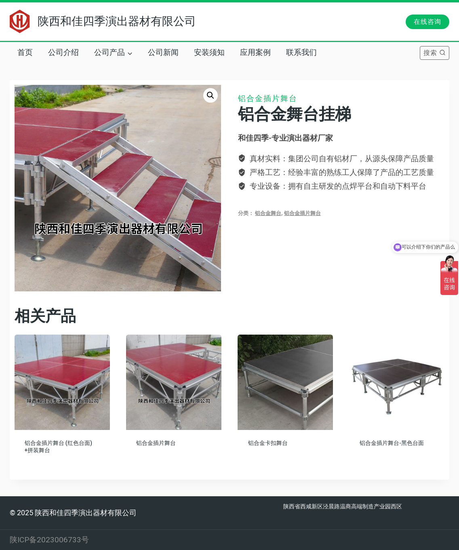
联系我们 (301, 52)
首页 (25, 52)
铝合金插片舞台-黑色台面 (392, 443)
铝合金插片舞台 (267, 98)
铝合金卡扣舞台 (268, 443)
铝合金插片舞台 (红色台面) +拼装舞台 (58, 447)
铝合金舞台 (268, 213)
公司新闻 (163, 52)
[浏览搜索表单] (434, 53)
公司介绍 (63, 52)
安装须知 (209, 52)
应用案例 (255, 52)
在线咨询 (427, 22)
